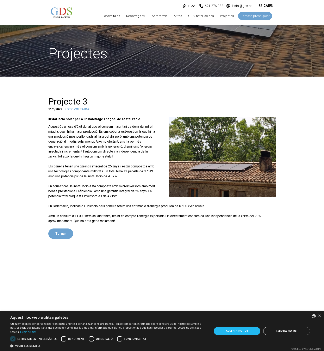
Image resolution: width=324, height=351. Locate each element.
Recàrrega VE (136, 16)
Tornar (60, 234)
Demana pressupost (255, 16)
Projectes (227, 16)
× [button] (319, 316)
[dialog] (162, 331)
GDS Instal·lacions (201, 16)
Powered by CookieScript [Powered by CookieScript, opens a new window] (306, 348)
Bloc (191, 6)
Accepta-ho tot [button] (237, 331)
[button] (108, 346)
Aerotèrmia (160, 16)
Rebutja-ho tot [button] (287, 331)
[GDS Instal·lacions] (61, 13)
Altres (178, 16)
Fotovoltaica (111, 16)
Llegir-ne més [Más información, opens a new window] (28, 332)
